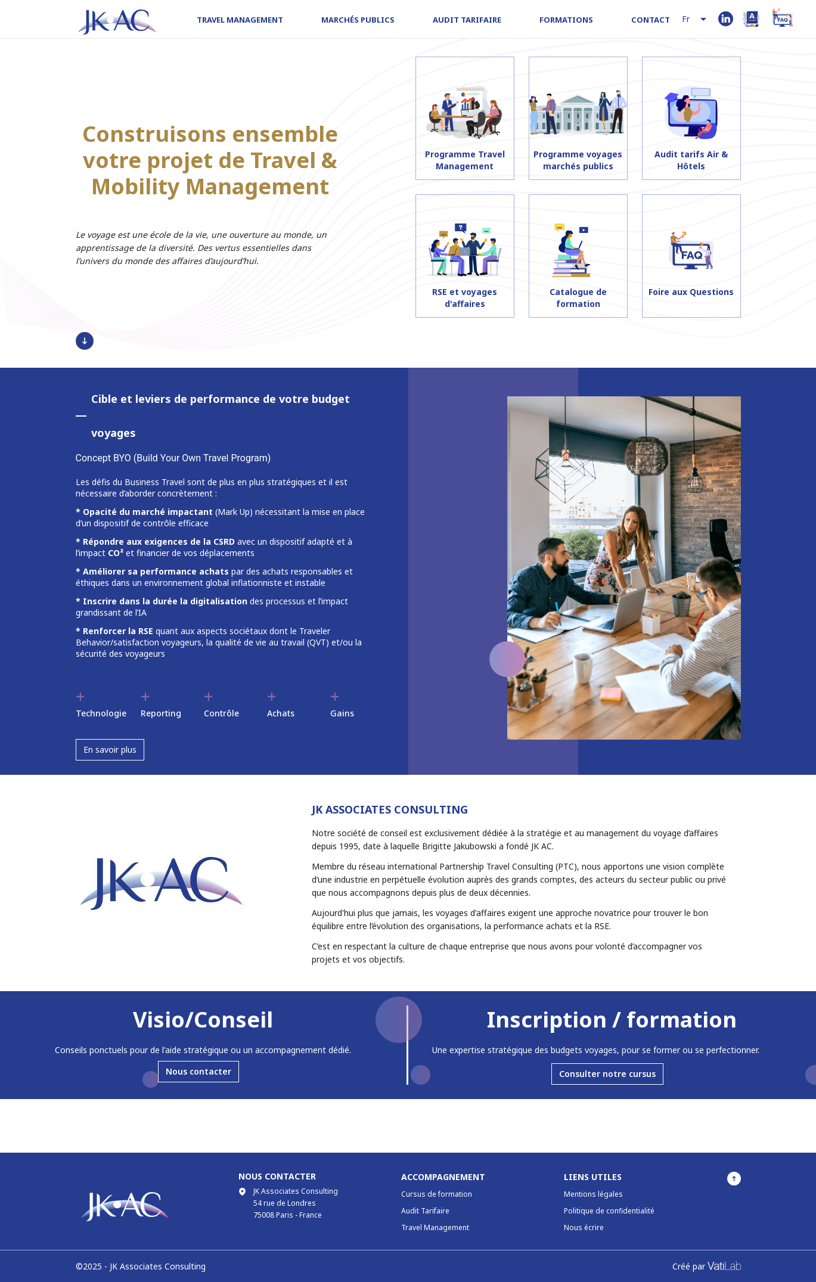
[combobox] (695, 19)
